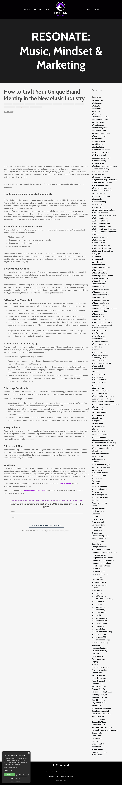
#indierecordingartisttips (102, 251)
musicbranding (58, 104)
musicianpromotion (100, 618)
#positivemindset (99, 339)
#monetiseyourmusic (100, 278)
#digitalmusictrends (100, 185)
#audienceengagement (101, 133)
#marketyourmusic (100, 270)
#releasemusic (98, 377)
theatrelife (96, 736)
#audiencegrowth (99, 136)
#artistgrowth (98, 122)
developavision (98, 528)
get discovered (98, 541)
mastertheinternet (99, 585)
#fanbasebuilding (99, 202)
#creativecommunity (100, 169)
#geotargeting (98, 207)
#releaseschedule (99, 380)
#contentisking (98, 163)
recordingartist (98, 675)
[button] (16, 778)
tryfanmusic (97, 738)
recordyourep (97, 684)
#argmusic (96, 114)
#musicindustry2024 (100, 300)
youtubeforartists (99, 752)
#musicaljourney (99, 281)
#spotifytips (97, 418)
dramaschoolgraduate (101, 536)
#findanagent (97, 204)
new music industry (100, 643)
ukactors (96, 741)
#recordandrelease (100, 355)
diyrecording (97, 533)
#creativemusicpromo (101, 177)
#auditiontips (97, 144)
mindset (95, 588)
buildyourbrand (98, 511)
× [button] (29, 753)
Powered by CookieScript (16, 781)
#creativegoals (98, 174)
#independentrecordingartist (104, 229)
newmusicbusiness (9, 107)
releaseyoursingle (99, 695)
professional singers (100, 667)
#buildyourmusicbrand (101, 158)
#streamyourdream (100, 434)
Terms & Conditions (67, 776)
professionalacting (99, 670)
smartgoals (96, 706)
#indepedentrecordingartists (104, 215)
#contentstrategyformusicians (104, 166)
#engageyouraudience (101, 196)
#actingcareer (98, 103)
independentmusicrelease (102, 558)
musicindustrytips (68, 104)
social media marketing (101, 708)
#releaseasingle (98, 374)
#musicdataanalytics (100, 295)
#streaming (97, 429)
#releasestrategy (99, 382)
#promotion (97, 347)
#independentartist (100, 218)
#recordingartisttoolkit (101, 363)
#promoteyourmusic (100, 344)
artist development (99, 486)
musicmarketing (79, 104)
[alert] (16, 767)
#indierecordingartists (101, 248)
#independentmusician (101, 224)
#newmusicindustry (100, 319)
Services (27, 9)
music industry (98, 593)
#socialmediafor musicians (103, 396)
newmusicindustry (99, 651)
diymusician (97, 530)
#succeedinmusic (99, 437)
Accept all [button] (9, 774)
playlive (95, 664)
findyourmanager (99, 539)
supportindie (97, 733)
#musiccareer (98, 287)
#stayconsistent (98, 426)
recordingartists (99, 678)
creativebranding (30, 104)
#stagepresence (98, 421)
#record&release (99, 352)
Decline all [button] (22, 774)
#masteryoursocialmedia (102, 276)
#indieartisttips (98, 240)
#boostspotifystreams (101, 150)
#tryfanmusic (97, 456)
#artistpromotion (99, 131)
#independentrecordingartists (104, 232)
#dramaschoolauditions (102, 191)
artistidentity (7, 104)
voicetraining (97, 749)
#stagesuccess (98, 424)
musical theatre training (102, 599)
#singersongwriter (100, 393)
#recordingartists (99, 361)
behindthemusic (98, 508)
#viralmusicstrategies (101, 465)
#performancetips (99, 328)
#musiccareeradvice (100, 289)
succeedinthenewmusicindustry (105, 730)
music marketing (99, 596)
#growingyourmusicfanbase (103, 210)
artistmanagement (99, 495)
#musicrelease (98, 314)
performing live (98, 659)
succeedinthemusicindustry (103, 727)
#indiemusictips (98, 243)
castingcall (96, 514)
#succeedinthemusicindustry (104, 445)
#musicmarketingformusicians (104, 309)
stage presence (98, 719)
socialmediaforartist (35, 107)
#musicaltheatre (99, 284)
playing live (96, 662)
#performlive (97, 333)
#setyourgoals (98, 388)
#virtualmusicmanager (101, 467)
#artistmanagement (100, 128)
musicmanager (98, 626)
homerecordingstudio (101, 550)
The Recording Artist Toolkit (34, 491)
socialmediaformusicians (102, 714)
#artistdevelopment (100, 120)
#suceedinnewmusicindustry (103, 448)
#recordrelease (98, 369)
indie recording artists (101, 566)
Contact (97, 9)
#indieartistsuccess (100, 237)
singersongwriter (99, 703)
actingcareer (97, 478)
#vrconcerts (97, 470)
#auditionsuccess (99, 141)
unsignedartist (98, 744)
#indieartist (97, 235)
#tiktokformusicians (100, 454)
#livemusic (96, 256)
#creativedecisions (100, 172)
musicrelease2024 (99, 637)
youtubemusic (97, 755)
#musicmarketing (99, 306)
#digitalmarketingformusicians (105, 180)
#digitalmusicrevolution (102, 183)
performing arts (98, 656)
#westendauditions (100, 473)
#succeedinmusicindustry (102, 440)
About (89, 9)
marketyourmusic (99, 582)
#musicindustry (98, 298)
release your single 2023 (102, 692)
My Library (37, 9)
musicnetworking (99, 634)
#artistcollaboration (100, 117)
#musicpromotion (99, 311)
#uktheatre (96, 462)
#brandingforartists (100, 152)
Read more (17, 764)
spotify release (98, 716)
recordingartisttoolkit (22, 107)
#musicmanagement (100, 303)
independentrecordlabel (101, 563)
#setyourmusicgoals (100, 391)
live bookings (97, 580)
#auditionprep (98, 139)
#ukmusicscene (98, 459)
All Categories (97, 100)
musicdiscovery (98, 610)
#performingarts (99, 330)
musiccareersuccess (100, 607)
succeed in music (99, 722)
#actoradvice (97, 109)
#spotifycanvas (98, 410)
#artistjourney (98, 125)
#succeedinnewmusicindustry (104, 443)
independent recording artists (104, 552)
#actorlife (96, 111)
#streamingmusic (99, 432)
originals (95, 654)
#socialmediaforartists (101, 399)
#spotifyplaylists (98, 415)
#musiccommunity (99, 292)
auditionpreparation (100, 497)
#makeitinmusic (98, 265)
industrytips (97, 577)
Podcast (47, 9)
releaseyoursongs (99, 697)
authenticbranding (18, 104)
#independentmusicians (101, 226)
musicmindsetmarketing (102, 632)
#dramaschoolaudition (101, 188)
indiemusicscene (98, 571)
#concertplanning (99, 161)
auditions (96, 500)
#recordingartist (99, 358)
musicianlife (97, 615)
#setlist (95, 385)
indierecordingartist (100, 574)
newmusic (96, 645)
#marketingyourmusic (101, 267)
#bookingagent (98, 147)
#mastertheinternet (100, 273)
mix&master (97, 591)
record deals (97, 673)
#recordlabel (97, 366)
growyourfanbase (99, 547)
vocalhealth (96, 747)
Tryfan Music (65, 484)
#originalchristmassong (102, 325)
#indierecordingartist (101, 245)
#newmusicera (98, 317)
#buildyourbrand (99, 155)
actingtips (96, 481)
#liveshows (97, 262)
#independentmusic (100, 221)
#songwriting (97, 407)
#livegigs (96, 254)
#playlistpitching (98, 336)
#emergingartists (99, 193)
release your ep (98, 689)
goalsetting (96, 544)
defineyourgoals (98, 525)
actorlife (95, 484)
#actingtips (96, 106)
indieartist (96, 569)
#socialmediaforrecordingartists (105, 404)
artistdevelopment (99, 489)
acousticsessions (99, 476)
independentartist (99, 555)
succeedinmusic (98, 725)
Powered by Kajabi (61, 780)
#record (95, 350)
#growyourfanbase (100, 213)
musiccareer (97, 604)
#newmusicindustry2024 (102, 322)
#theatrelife (97, 451)
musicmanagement (99, 623)
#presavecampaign (100, 341)
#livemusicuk (97, 259)
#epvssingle (97, 199)
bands (94, 506)
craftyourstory (98, 519)
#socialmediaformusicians (103, 402)
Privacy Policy (53, 776)
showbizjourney (98, 700)
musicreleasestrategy (101, 640)
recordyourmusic (99, 686)
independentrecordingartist (44, 104)
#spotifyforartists (99, 413)
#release (95, 371)
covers (95, 517)
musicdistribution (99, 612)
